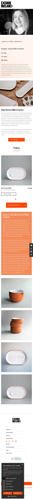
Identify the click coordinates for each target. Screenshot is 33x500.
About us (8, 435)
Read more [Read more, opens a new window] (8, 475)
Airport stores (9, 453)
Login (7, 450)
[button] (12, 496)
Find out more (7, 194)
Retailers (8, 444)
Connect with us (9, 438)
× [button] (22, 464)
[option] (16, 174)
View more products (14, 205)
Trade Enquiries (9, 432)
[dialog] (13, 481)
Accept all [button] (7, 493)
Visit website (14, 139)
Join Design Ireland (10, 447)
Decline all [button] (18, 493)
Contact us (8, 429)
